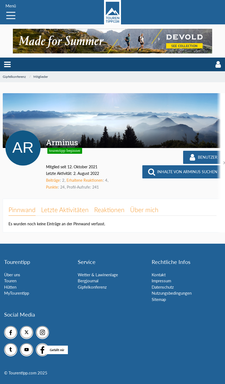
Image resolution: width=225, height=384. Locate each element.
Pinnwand (22, 210)
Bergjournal (88, 280)
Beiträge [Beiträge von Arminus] (53, 180)
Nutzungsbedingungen (172, 293)
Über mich (144, 210)
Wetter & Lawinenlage (98, 274)
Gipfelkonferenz (92, 287)
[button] (7, 64)
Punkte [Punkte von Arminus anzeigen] (52, 187)
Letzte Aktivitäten (65, 210)
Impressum (161, 280)
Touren (10, 280)
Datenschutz (163, 287)
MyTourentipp (16, 293)
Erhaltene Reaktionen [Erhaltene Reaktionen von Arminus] (85, 180)
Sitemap (159, 299)
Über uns (12, 274)
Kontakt (159, 274)
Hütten (10, 287)
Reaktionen (109, 210)
